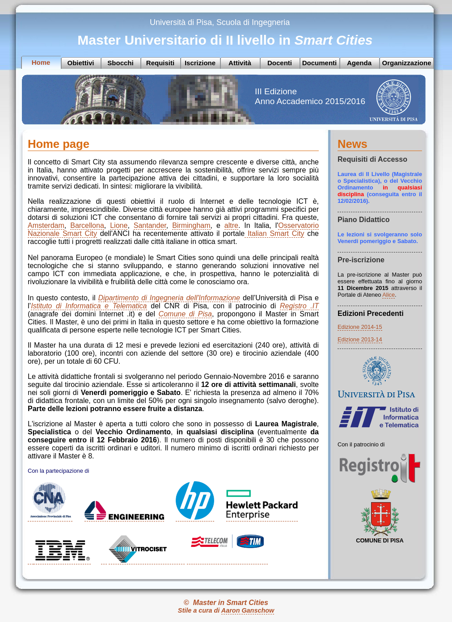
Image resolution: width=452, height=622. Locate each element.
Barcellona (87, 225)
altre (231, 225)
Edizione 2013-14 (360, 339)
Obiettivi (80, 63)
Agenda (359, 63)
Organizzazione (406, 63)
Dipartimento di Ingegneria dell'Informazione (169, 298)
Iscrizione (200, 63)
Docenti (279, 63)
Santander (150, 225)
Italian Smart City (274, 233)
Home (41, 62)
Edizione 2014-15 (360, 327)
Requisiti (160, 63)
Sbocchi (120, 63)
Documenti (319, 63)
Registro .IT (299, 306)
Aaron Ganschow (247, 610)
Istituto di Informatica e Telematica (89, 306)
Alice (388, 294)
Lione (118, 225)
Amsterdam (46, 225)
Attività (239, 63)
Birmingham (191, 225)
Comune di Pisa (185, 314)
